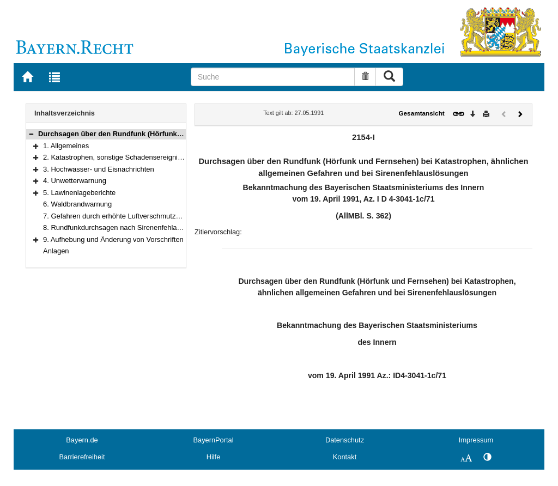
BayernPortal (213, 440)
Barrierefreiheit (82, 457)
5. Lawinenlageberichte (79, 193)
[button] (31, 134)
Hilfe (214, 457)
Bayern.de (82, 440)
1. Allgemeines (66, 146)
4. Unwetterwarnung (74, 181)
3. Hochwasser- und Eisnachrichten (98, 169)
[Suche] (273, 77)
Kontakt (344, 457)
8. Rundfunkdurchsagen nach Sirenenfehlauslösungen (128, 227)
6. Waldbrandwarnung (77, 204)
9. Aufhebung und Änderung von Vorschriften (113, 239)
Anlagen (56, 251)
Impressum (476, 440)
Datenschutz (344, 440)
